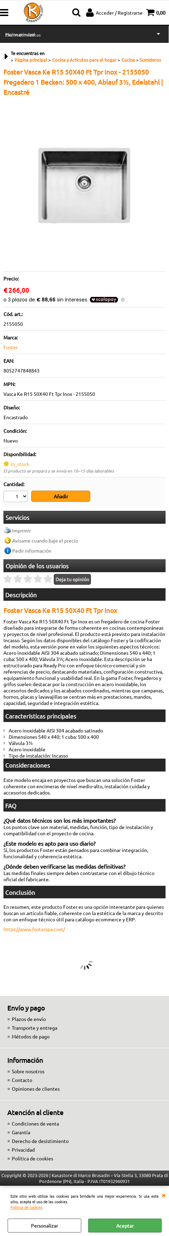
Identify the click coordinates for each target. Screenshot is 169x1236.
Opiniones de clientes (36, 1088)
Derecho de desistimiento (40, 1140)
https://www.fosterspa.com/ (34, 928)
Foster (10, 347)
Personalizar (44, 1225)
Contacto (22, 1079)
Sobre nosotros (28, 1070)
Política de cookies (26, 1207)
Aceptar (125, 1225)
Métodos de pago (31, 1035)
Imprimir (21, 530)
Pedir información (31, 550)
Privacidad (23, 1149)
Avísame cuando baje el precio (45, 540)
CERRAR (163, 1194)
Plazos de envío (29, 1018)
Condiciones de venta (35, 1123)
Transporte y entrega (34, 1027)
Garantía (21, 1131)
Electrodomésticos (23, 35)
